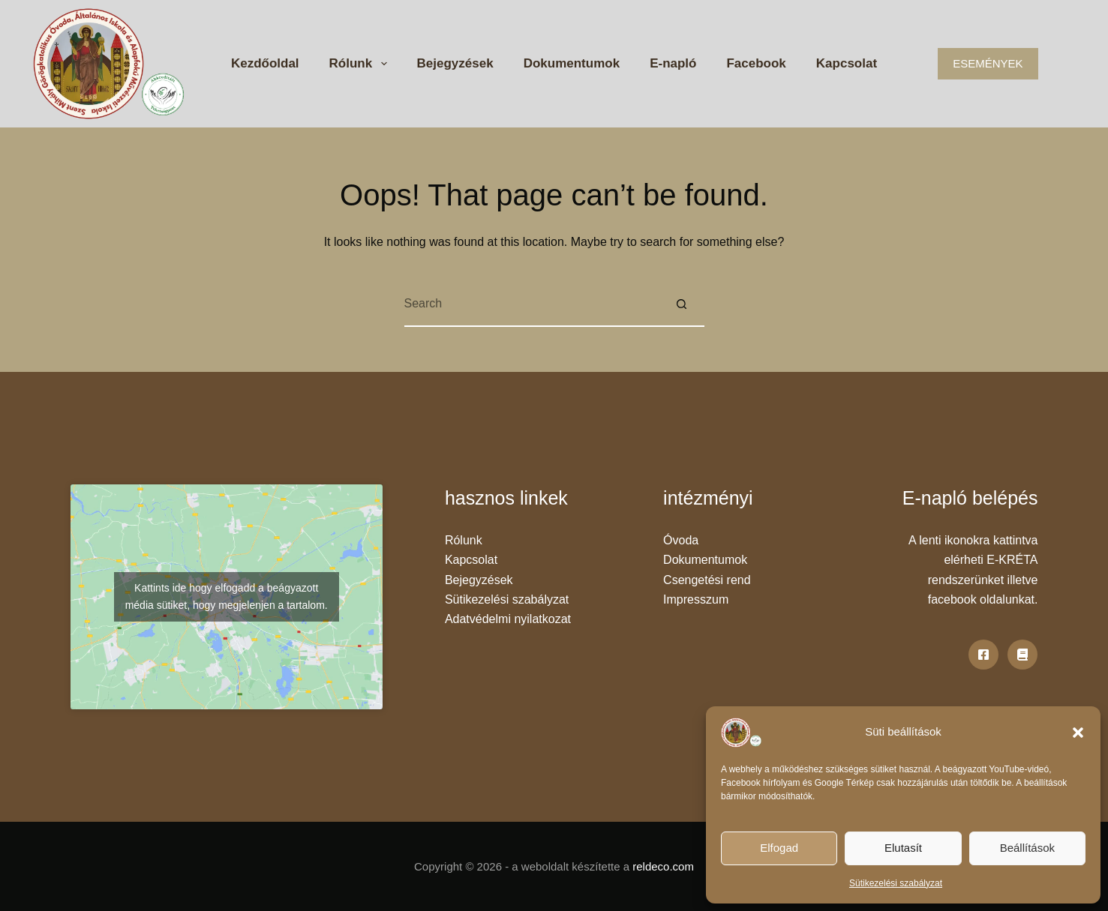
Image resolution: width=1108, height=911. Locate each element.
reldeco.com (663, 866)
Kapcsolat (846, 63)
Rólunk (361, 64)
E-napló (673, 63)
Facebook (755, 63)
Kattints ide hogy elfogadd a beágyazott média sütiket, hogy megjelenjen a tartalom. (226, 596)
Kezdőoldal (265, 63)
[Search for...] (531, 304)
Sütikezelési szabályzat (895, 883)
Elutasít (903, 847)
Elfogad (779, 847)
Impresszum (695, 599)
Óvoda (680, 540)
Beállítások (1027, 847)
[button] (1077, 732)
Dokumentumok (572, 63)
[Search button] (681, 304)
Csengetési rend (707, 580)
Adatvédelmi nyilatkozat (508, 619)
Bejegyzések (455, 63)
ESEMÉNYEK (987, 63)
